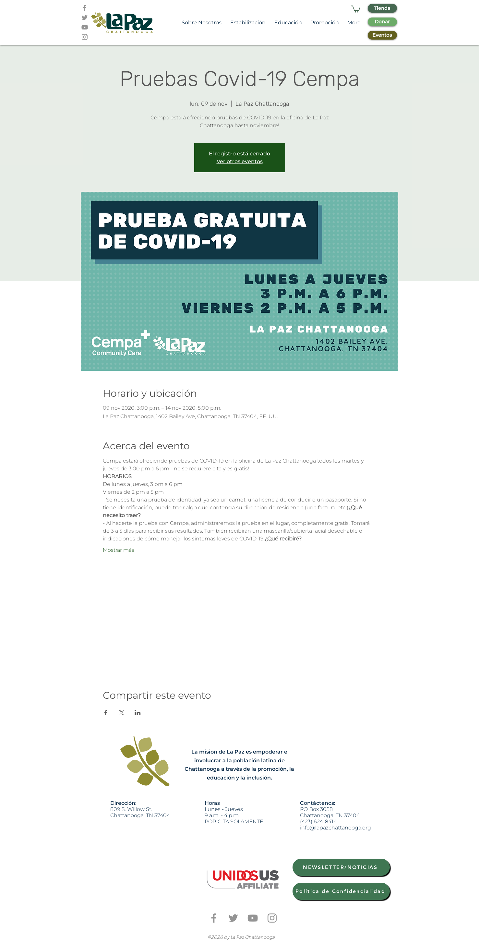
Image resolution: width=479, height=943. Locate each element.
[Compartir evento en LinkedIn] (138, 712)
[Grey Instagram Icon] (85, 37)
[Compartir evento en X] (122, 712)
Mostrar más (118, 550)
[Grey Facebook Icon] (85, 8)
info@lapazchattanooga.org (335, 828)
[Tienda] (382, 8)
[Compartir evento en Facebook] (106, 712)
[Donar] (382, 22)
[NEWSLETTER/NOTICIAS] (341, 867)
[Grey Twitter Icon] (85, 17)
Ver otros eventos (240, 161)
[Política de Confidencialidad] (341, 891)
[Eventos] (382, 35)
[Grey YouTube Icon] (85, 27)
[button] (355, 9)
